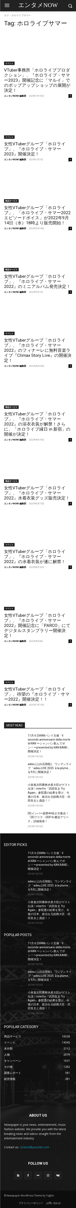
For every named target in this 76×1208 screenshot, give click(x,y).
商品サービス (11, 200)
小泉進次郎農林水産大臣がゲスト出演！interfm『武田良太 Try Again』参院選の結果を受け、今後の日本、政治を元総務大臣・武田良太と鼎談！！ (49, 792)
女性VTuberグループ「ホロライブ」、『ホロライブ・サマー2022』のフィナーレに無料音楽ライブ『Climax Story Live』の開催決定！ (38, 350)
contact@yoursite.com (34, 1147)
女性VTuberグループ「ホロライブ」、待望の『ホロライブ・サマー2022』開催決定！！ (37, 694)
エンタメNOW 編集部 (15, 95)
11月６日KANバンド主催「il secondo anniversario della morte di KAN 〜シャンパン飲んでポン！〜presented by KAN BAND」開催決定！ (49, 743)
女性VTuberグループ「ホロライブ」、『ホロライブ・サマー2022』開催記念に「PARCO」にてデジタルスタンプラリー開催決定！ (37, 625)
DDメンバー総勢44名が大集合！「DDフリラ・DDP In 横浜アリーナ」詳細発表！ (48, 817)
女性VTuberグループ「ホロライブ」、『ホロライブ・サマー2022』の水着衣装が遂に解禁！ (35, 556)
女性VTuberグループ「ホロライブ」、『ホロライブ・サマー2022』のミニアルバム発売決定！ (37, 281)
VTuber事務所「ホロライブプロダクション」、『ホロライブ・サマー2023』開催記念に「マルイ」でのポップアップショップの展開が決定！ (37, 80)
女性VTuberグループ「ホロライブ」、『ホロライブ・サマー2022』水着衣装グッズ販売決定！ (37, 492)
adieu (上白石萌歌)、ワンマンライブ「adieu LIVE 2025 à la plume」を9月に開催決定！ (50, 768)
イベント (9, 63)
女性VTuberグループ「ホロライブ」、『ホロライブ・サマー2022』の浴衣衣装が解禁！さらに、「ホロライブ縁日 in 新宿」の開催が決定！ (37, 424)
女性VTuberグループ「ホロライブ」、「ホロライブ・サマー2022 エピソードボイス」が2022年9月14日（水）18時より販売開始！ (37, 215)
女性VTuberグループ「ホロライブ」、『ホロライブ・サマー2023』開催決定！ (35, 148)
